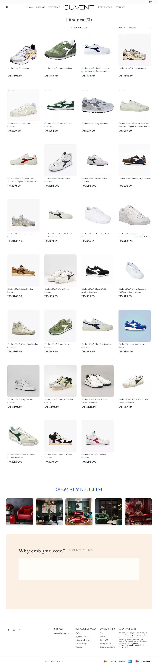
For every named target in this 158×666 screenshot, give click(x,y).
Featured (121, 7)
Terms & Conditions (107, 647)
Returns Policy (81, 644)
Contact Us (104, 640)
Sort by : (122, 28)
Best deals (54, 7)
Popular (40, 7)
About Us (103, 637)
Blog (102, 633)
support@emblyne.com (62, 633)
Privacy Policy (105, 644)
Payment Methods (82, 637)
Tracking (79, 647)
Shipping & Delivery (83, 640)
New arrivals (105, 7)
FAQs (78, 633)
